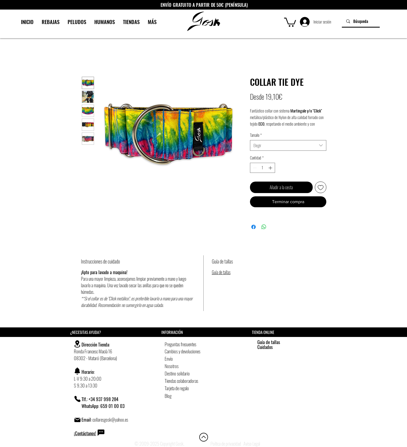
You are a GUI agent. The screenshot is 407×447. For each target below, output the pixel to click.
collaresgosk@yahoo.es (110, 419)
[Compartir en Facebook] (253, 227)
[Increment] (270, 168)
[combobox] (288, 145)
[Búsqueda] (360, 21)
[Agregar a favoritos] (320, 187)
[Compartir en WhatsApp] (264, 227)
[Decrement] (254, 168)
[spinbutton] (262, 168)
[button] (290, 22)
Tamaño (256, 135)
